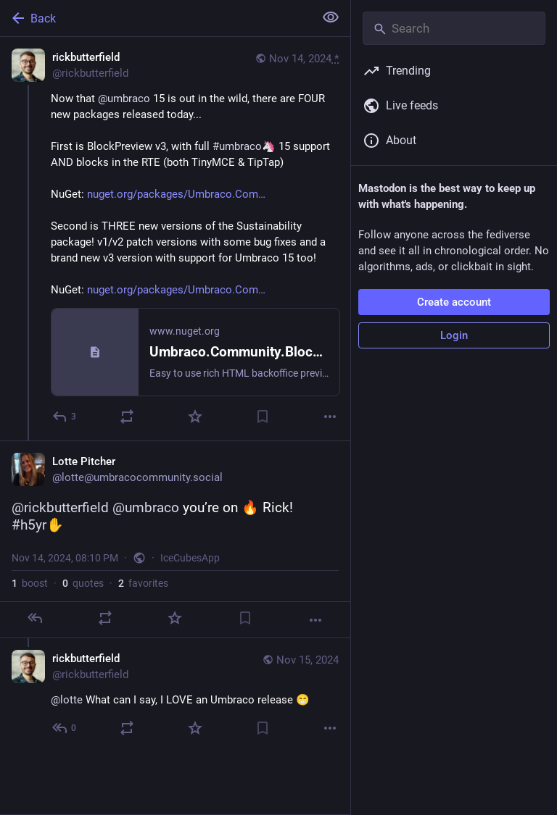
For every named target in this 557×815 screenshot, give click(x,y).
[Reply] (65, 416)
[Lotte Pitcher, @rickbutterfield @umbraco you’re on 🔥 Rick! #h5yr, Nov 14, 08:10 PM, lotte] (175, 539)
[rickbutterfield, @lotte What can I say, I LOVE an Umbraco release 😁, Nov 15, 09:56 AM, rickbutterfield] (175, 695)
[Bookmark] (262, 416)
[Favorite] (195, 416)
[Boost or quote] (127, 416)
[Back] (155, 18)
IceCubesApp (190, 558)
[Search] (454, 28)
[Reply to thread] (65, 728)
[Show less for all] (330, 17)
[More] (330, 416)
